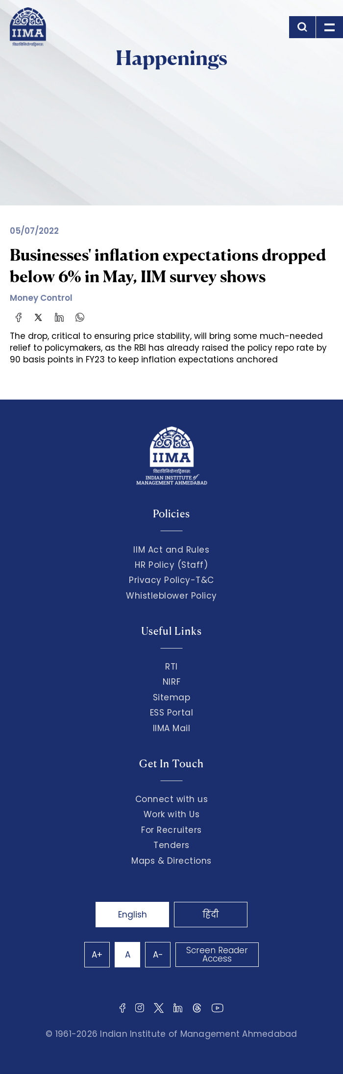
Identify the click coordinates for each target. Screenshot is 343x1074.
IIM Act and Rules (171, 550)
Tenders (171, 845)
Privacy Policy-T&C (171, 580)
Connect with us (171, 799)
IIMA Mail (172, 728)
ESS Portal (171, 712)
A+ (97, 955)
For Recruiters (171, 830)
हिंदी (210, 914)
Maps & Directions (171, 861)
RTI (171, 666)
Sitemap (172, 697)
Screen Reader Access (217, 954)
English (132, 914)
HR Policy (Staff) (171, 565)
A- (158, 955)
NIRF (171, 682)
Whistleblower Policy (171, 596)
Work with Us (171, 814)
